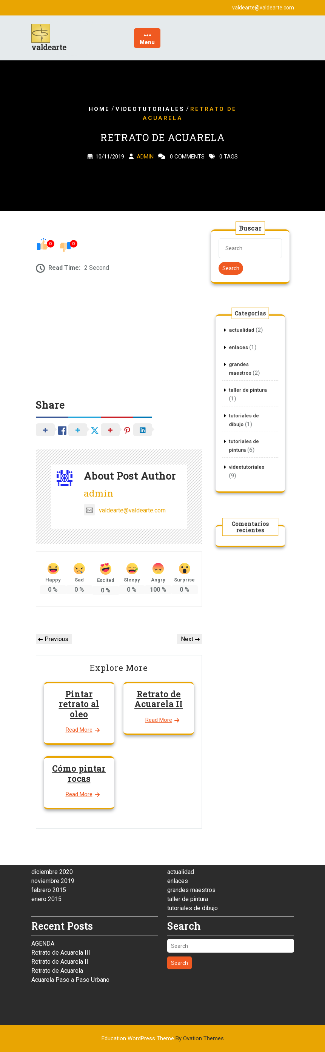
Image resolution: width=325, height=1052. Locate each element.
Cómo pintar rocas (79, 773)
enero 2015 (46, 847)
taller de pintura (248, 394)
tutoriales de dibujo (192, 856)
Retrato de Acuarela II (158, 699)
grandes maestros (191, 838)
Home (99, 109)
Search (230, 268)
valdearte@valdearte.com (125, 510)
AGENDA (42, 891)
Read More (79, 729)
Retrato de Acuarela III (60, 900)
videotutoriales (150, 109)
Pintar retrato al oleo (79, 704)
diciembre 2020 (52, 820)
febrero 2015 (48, 838)
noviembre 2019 (52, 829)
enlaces (241, 363)
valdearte (48, 47)
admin (145, 156)
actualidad (244, 351)
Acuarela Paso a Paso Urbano (70, 928)
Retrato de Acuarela (57, 919)
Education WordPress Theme (163, 1038)
